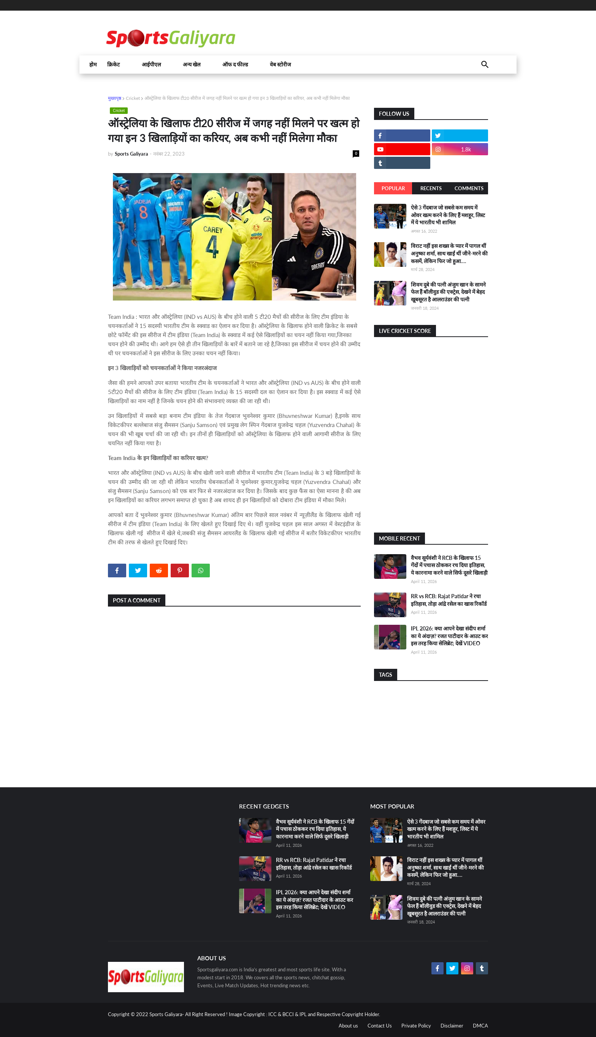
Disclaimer (452, 1026)
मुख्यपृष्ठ (114, 98)
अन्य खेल (191, 64)
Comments (469, 188)
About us (348, 1026)
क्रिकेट (113, 64)
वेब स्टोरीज (280, 64)
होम (93, 64)
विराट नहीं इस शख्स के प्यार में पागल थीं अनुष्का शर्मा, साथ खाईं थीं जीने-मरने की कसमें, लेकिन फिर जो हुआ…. (449, 253)
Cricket (133, 98)
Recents (431, 188)
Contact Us (380, 1026)
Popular (393, 188)
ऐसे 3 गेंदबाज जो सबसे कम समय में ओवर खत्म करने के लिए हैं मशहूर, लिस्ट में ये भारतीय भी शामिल (448, 214)
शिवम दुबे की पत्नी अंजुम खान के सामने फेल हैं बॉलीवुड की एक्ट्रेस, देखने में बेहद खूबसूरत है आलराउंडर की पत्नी (448, 292)
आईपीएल (151, 64)
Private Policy (416, 1026)
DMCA (480, 1026)
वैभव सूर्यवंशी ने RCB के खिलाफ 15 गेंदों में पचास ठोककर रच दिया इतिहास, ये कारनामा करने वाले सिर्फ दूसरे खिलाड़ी (449, 565)
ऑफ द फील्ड (235, 64)
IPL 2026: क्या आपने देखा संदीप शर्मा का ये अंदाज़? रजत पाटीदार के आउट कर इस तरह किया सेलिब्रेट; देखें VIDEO (449, 635)
